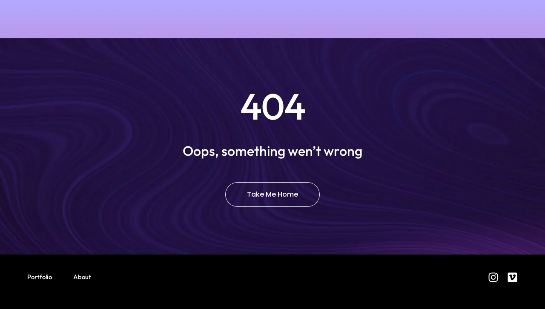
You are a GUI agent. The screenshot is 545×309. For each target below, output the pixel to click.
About (82, 277)
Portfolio (39, 277)
